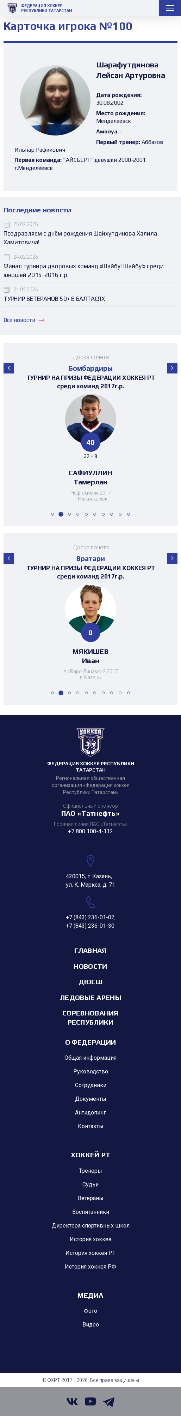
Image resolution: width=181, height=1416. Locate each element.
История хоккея (90, 1239)
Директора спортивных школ (91, 1225)
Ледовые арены (90, 997)
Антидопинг (90, 1112)
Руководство (90, 1071)
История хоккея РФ (90, 1266)
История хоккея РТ (90, 1253)
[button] (9, 368)
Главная (90, 950)
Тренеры (90, 1170)
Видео (90, 1324)
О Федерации (90, 1042)
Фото (90, 1311)
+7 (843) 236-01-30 (90, 925)
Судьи (90, 1184)
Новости (90, 966)
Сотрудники (90, 1085)
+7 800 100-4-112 (90, 831)
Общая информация (90, 1057)
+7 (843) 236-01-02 (90, 917)
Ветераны (91, 1198)
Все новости (24, 320)
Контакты (91, 1126)
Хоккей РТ (91, 1155)
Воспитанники (90, 1212)
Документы (90, 1099)
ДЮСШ (90, 982)
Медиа (90, 1295)
